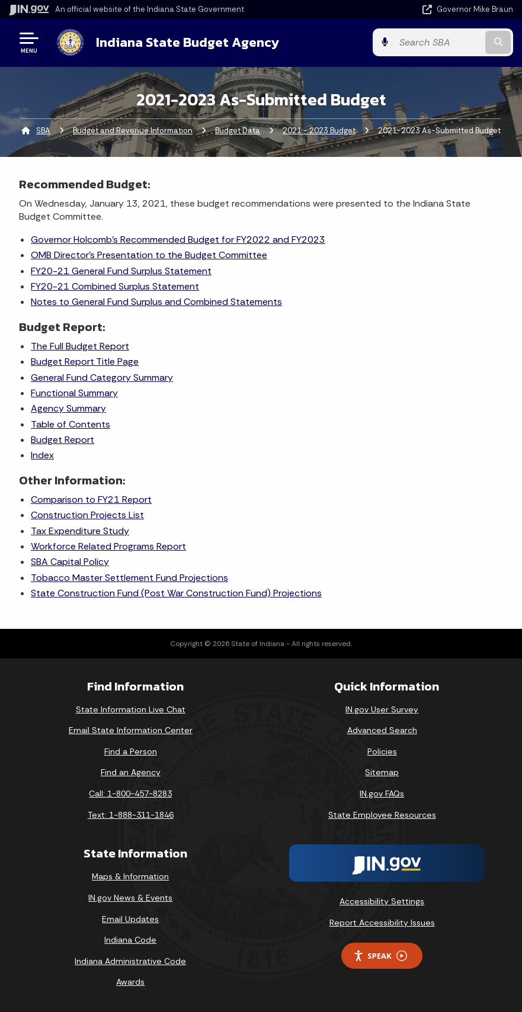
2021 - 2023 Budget (319, 131)
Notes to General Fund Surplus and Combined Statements (156, 301)
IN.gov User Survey (381, 709)
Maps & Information (130, 876)
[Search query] (438, 42)
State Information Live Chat (130, 709)
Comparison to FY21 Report (91, 499)
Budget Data (237, 131)
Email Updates (130, 919)
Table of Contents (70, 424)
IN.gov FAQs (382, 793)
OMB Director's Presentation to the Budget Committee (149, 255)
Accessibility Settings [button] (382, 901)
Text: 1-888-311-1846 (131, 814)
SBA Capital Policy (70, 561)
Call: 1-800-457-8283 (130, 793)
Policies (382, 751)
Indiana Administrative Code (130, 961)
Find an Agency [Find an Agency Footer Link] (131, 772)
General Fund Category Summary (102, 377)
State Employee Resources (382, 814)
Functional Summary (74, 393)
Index (42, 455)
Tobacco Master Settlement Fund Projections (129, 577)
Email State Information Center (131, 730)
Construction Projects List (87, 515)
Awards (130, 981)
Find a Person (130, 751)
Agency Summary (68, 408)
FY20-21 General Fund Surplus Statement (121, 271)
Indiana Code (130, 939)
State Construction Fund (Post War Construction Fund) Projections (176, 593)
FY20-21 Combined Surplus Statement (115, 286)
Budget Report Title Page (85, 361)
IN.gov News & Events (130, 897)
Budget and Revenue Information (133, 131)
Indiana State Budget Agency (187, 42)
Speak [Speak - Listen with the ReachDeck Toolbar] (379, 956)
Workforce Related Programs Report (108, 546)
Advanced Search (382, 730)
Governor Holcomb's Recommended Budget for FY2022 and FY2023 (178, 239)
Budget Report (62, 439)
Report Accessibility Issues (382, 922)
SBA (43, 131)
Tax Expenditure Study (80, 531)
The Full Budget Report (80, 346)
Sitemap (382, 772)
